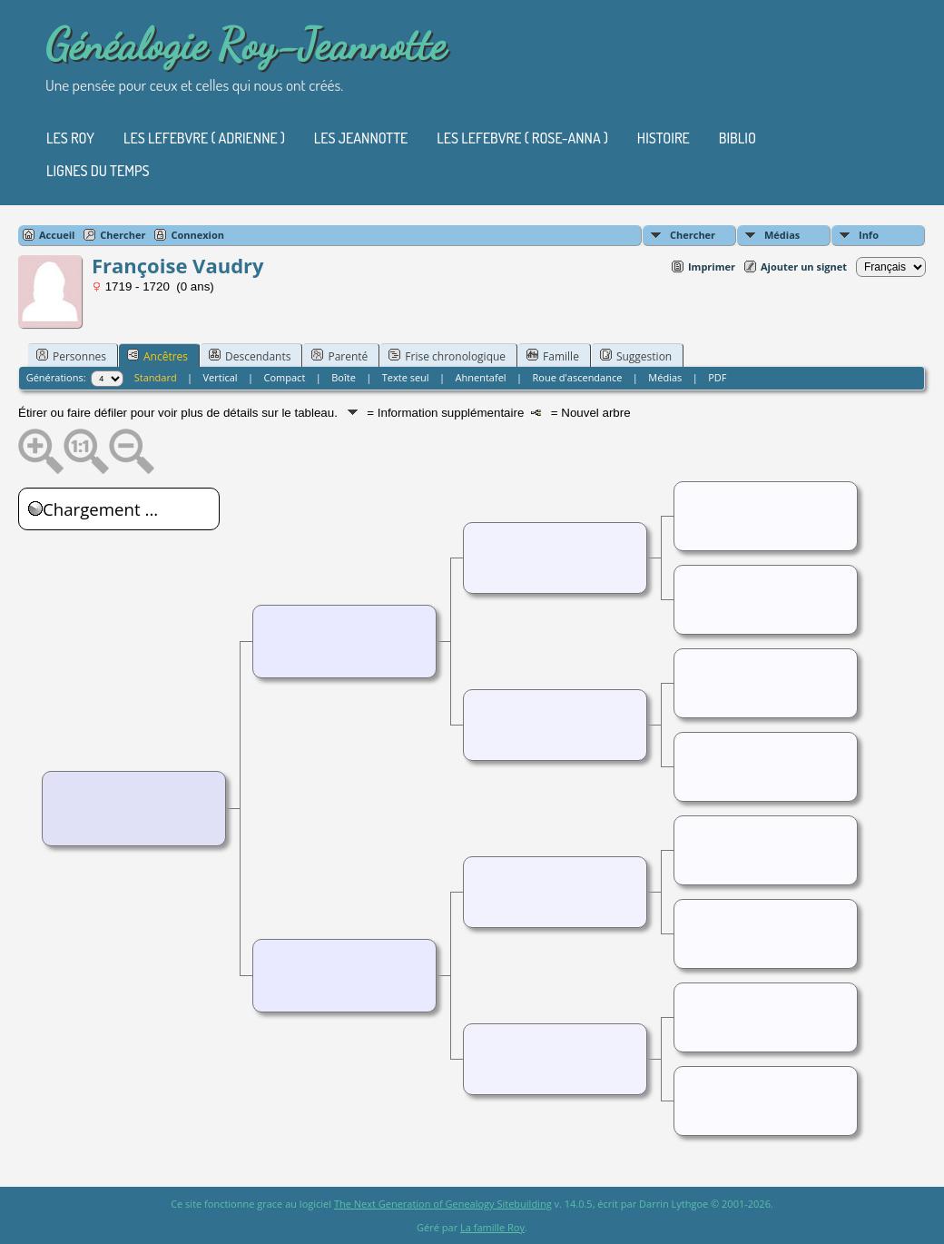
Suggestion (636, 356)
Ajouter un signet (804, 266)
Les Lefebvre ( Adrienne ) (204, 138)
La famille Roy (492, 1227)
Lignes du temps (98, 171)
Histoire (663, 138)
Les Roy (70, 138)
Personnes (71, 356)
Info (869, 235)
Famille (552, 356)
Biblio (737, 138)
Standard (155, 377)
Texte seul (405, 377)
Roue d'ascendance (578, 377)
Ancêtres (157, 356)
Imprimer (711, 266)
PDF (717, 377)
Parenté (339, 356)
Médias (782, 235)
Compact (285, 377)
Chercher (692, 235)
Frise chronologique (447, 356)
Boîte (343, 377)
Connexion (197, 235)
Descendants (249, 356)
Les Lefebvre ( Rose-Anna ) (522, 138)
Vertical (220, 377)
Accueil (56, 235)
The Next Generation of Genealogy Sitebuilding (443, 1203)
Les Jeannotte (361, 138)
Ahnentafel (481, 377)
